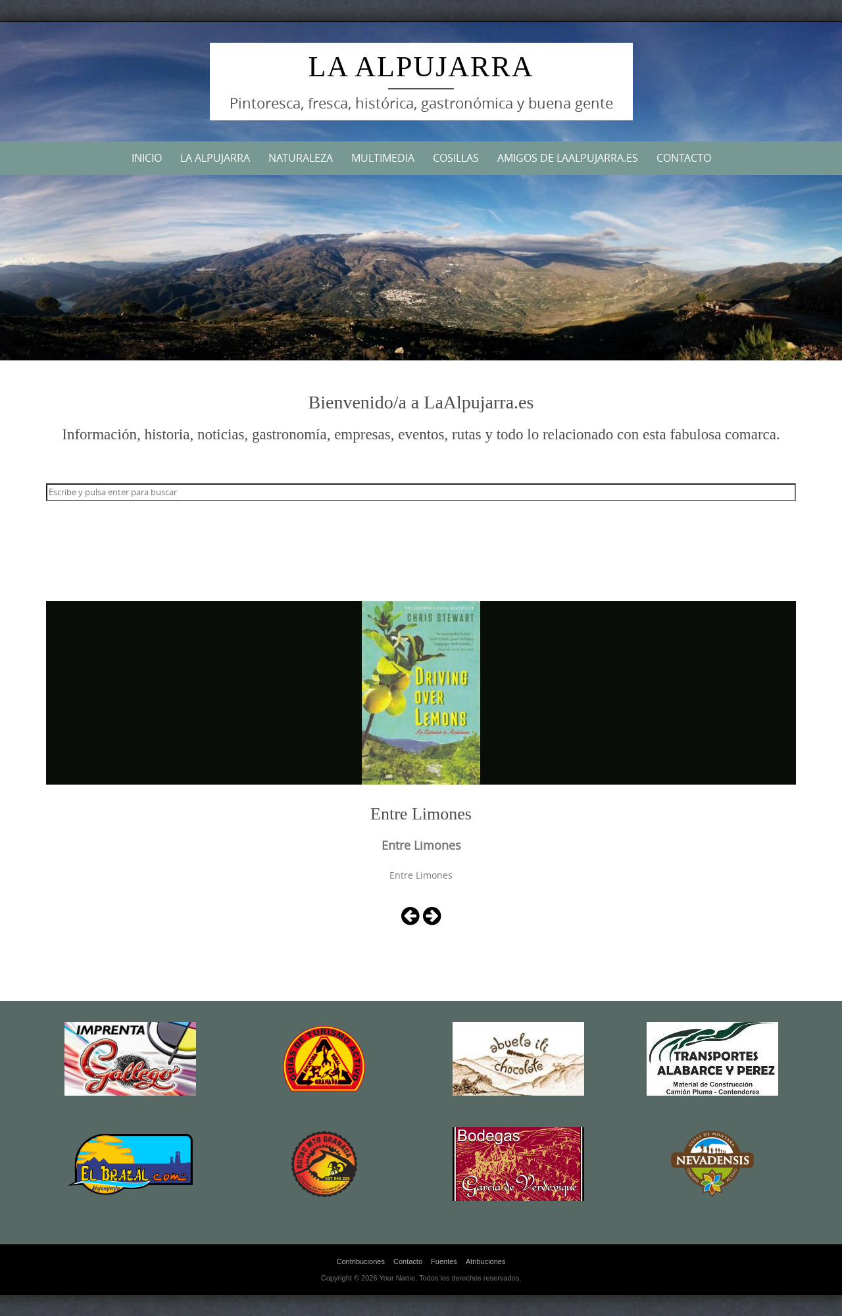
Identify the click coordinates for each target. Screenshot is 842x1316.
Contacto (683, 158)
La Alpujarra (420, 67)
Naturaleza (300, 158)
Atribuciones (486, 1261)
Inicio (147, 158)
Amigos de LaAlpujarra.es (567, 158)
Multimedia (382, 158)
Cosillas (456, 158)
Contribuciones (361, 1261)
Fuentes (444, 1261)
